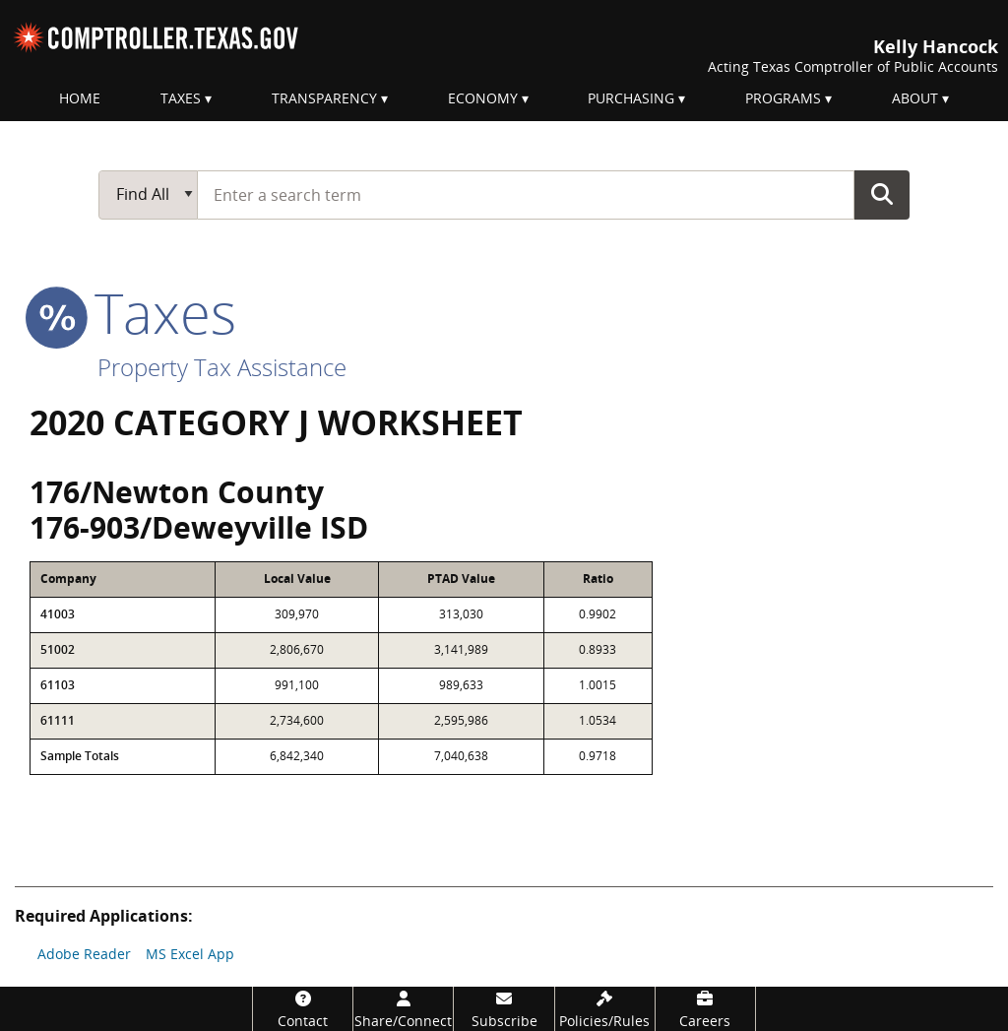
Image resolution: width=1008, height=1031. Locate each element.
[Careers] (705, 1009)
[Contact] (302, 1009)
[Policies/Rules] (605, 1009)
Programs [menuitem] (783, 98)
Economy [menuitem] (483, 98)
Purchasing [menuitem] (631, 98)
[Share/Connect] (403, 1009)
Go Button (882, 194)
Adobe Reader (84, 953)
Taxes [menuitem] (180, 98)
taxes (133, 312)
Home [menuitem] (79, 98)
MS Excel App (190, 953)
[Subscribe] (503, 1009)
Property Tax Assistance (221, 367)
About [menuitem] (915, 98)
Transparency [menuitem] (324, 98)
